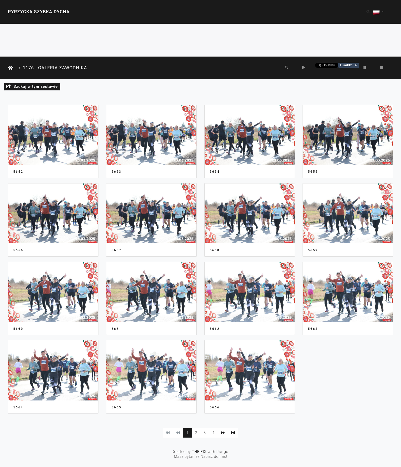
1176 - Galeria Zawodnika (55, 67)
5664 (18, 407)
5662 (215, 329)
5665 (116, 407)
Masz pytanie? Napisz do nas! (200, 456)
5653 (116, 171)
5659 (313, 250)
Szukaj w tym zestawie (32, 86)
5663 (313, 329)
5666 (215, 407)
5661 (116, 329)
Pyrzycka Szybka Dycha (39, 11)
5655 (313, 171)
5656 (18, 250)
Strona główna (12, 68)
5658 (215, 250)
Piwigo (222, 452)
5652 (18, 171)
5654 (215, 171)
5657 (116, 250)
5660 (18, 329)
